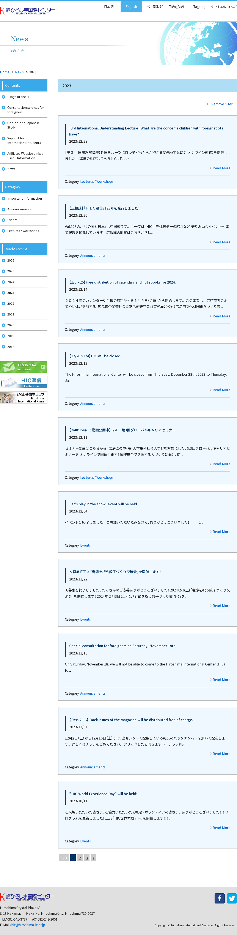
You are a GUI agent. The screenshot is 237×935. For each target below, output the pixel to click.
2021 (9, 334)
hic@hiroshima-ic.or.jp (28, 921)
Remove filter (221, 102)
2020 (9, 346)
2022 (9, 322)
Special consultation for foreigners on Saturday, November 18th (122, 642)
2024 (9, 298)
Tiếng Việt (174, 4)
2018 (9, 370)
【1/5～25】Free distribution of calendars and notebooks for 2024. (122, 278)
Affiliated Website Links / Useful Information (25, 162)
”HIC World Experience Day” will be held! (103, 790)
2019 (9, 358)
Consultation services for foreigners (25, 111)
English (126, 4)
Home (4, 72)
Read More (221, 164)
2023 (10, 310)
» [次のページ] (93, 854)
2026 (9, 274)
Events (85, 541)
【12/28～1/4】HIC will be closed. (95, 352)
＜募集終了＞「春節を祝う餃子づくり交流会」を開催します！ (115, 568)
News (19, 72)
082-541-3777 (17, 915)
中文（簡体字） (150, 4)
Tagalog (196, 4)
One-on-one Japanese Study (23, 128)
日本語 (104, 4)
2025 (9, 286)
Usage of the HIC (18, 97)
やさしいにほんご (222, 4)
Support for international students (23, 145)
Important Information (23, 207)
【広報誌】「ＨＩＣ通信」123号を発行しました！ (104, 204)
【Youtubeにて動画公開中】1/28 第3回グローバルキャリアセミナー (122, 426)
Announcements (92, 252)
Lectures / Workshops (96, 178)
